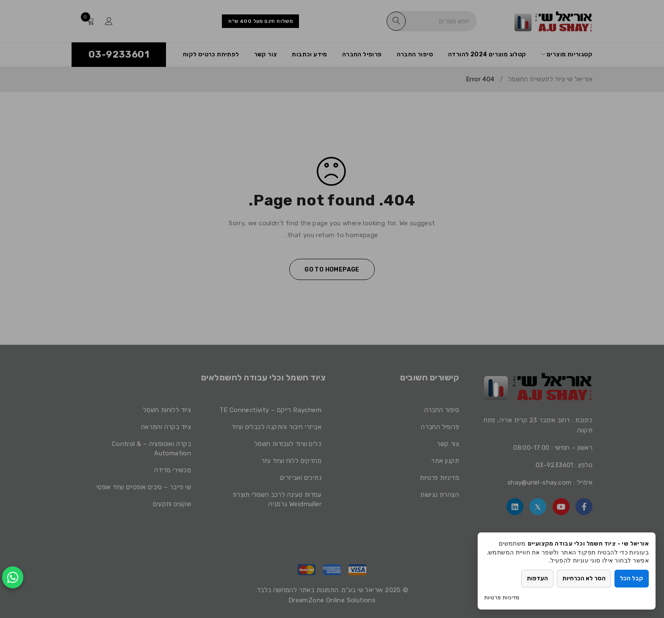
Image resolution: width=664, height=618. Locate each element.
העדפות (537, 578)
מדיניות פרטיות (502, 597)
